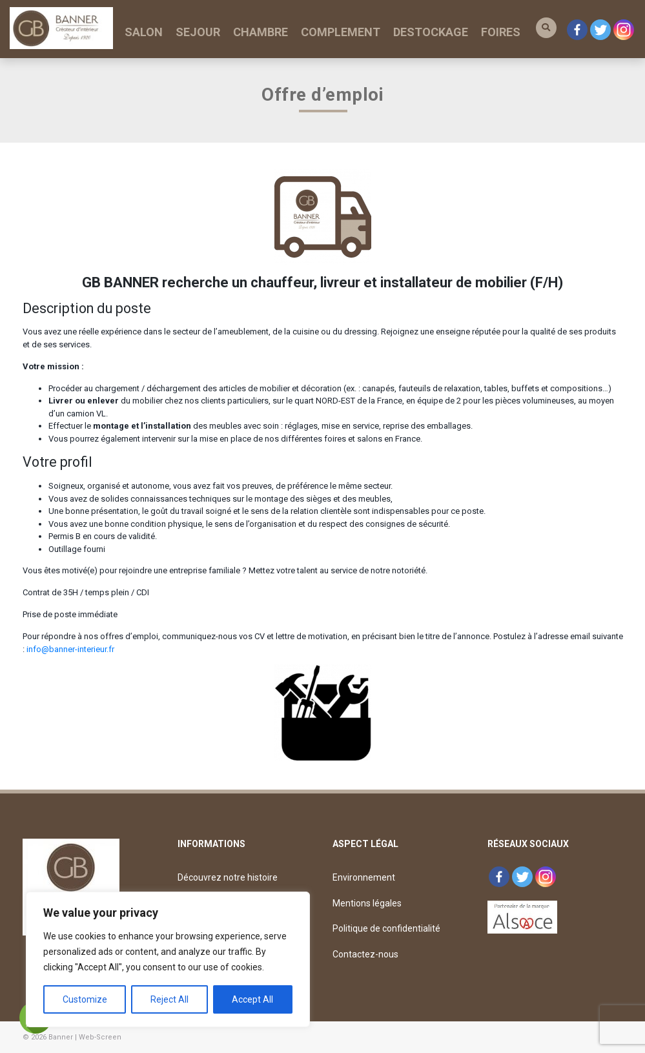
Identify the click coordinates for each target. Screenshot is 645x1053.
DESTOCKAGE (430, 32)
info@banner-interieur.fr (70, 649)
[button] (546, 27)
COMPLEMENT (340, 32)
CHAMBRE (260, 32)
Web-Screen (100, 1037)
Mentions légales (367, 903)
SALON (144, 32)
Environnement (364, 877)
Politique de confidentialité (386, 928)
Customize (85, 999)
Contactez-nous (365, 954)
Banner (60, 1037)
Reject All (169, 999)
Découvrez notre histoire (228, 877)
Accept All (252, 999)
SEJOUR (198, 32)
